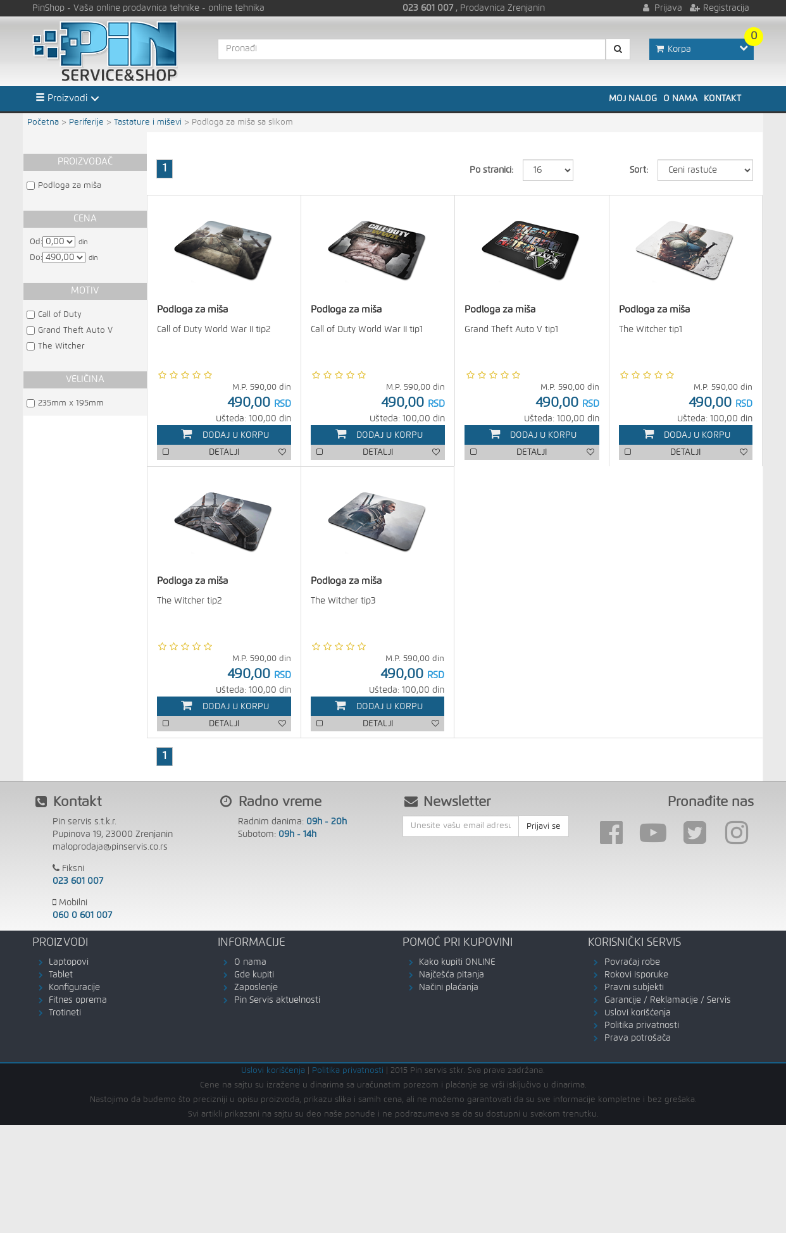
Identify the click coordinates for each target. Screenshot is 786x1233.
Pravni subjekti (634, 988)
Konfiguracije (74, 988)
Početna (43, 122)
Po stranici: (491, 170)
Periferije (86, 122)
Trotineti (65, 1013)
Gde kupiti (254, 975)
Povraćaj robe (632, 962)
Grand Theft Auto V (75, 330)
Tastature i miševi (148, 122)
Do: (36, 258)
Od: (36, 242)
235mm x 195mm (71, 403)
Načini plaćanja (448, 988)
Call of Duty (60, 315)
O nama (680, 98)
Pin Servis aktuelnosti (277, 1000)
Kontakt (722, 98)
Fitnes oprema (78, 1000)
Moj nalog (633, 98)
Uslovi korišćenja (637, 1013)
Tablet (61, 975)
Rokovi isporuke (636, 975)
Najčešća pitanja (451, 975)
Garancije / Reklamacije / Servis (667, 1000)
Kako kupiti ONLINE (457, 962)
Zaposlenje (256, 988)
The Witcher (61, 346)
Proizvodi (61, 98)
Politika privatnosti (641, 1026)
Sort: (639, 170)
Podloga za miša (69, 186)
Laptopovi (69, 962)
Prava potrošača (637, 1038)
